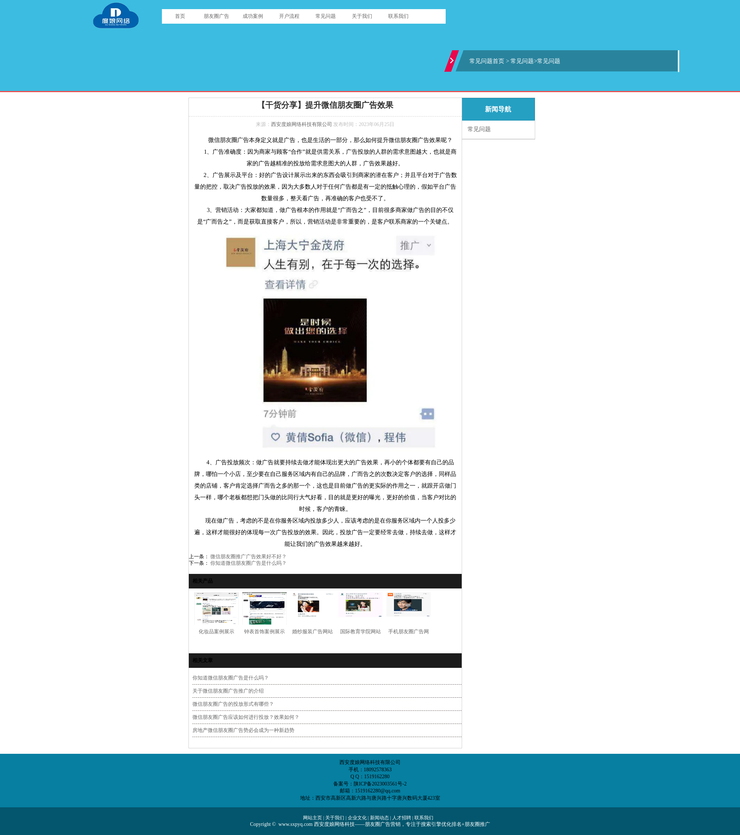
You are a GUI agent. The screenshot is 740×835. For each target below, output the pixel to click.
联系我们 (398, 16)
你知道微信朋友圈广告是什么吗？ (248, 563)
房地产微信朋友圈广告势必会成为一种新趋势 (243, 730)
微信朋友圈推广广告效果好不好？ (248, 556)
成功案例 (253, 16)
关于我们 (362, 16)
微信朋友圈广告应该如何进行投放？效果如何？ (245, 717)
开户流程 (289, 16)
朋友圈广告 (216, 16)
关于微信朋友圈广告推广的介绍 (228, 691)
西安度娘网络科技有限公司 (301, 124)
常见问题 (325, 16)
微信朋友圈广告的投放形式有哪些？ (233, 704)
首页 (180, 16)
